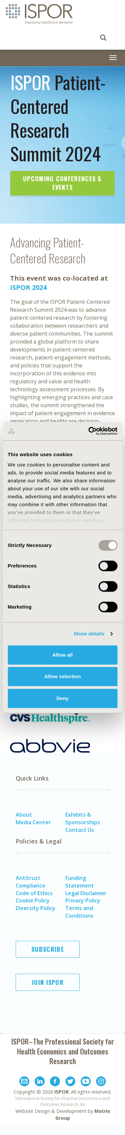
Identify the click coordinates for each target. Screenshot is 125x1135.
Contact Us (79, 830)
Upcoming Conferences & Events (62, 182)
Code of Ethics (34, 893)
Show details (89, 633)
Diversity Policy (35, 908)
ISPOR (61, 1092)
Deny (62, 698)
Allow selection (62, 676)
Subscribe (47, 949)
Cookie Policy (33, 900)
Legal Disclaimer (86, 893)
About (24, 814)
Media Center (33, 822)
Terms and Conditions (79, 911)
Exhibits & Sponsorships (82, 818)
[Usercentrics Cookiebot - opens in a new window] (89, 431)
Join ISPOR (48, 982)
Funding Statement (79, 881)
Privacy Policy (82, 900)
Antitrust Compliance (30, 881)
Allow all (62, 655)
